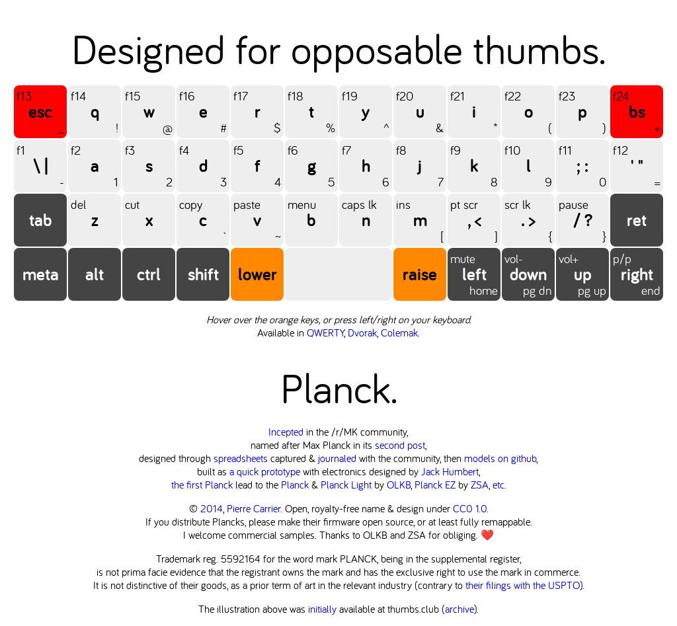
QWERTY (325, 332)
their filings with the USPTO (522, 585)
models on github (500, 458)
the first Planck (202, 484)
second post (400, 444)
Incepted (285, 431)
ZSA (480, 484)
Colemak (399, 332)
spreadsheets (241, 458)
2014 (211, 508)
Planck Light (346, 484)
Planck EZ (435, 484)
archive (459, 608)
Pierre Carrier (253, 508)
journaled (337, 458)
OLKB (399, 484)
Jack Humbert (450, 471)
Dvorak (362, 332)
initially (322, 608)
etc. (499, 484)
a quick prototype (264, 471)
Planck (295, 484)
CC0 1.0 (470, 508)
